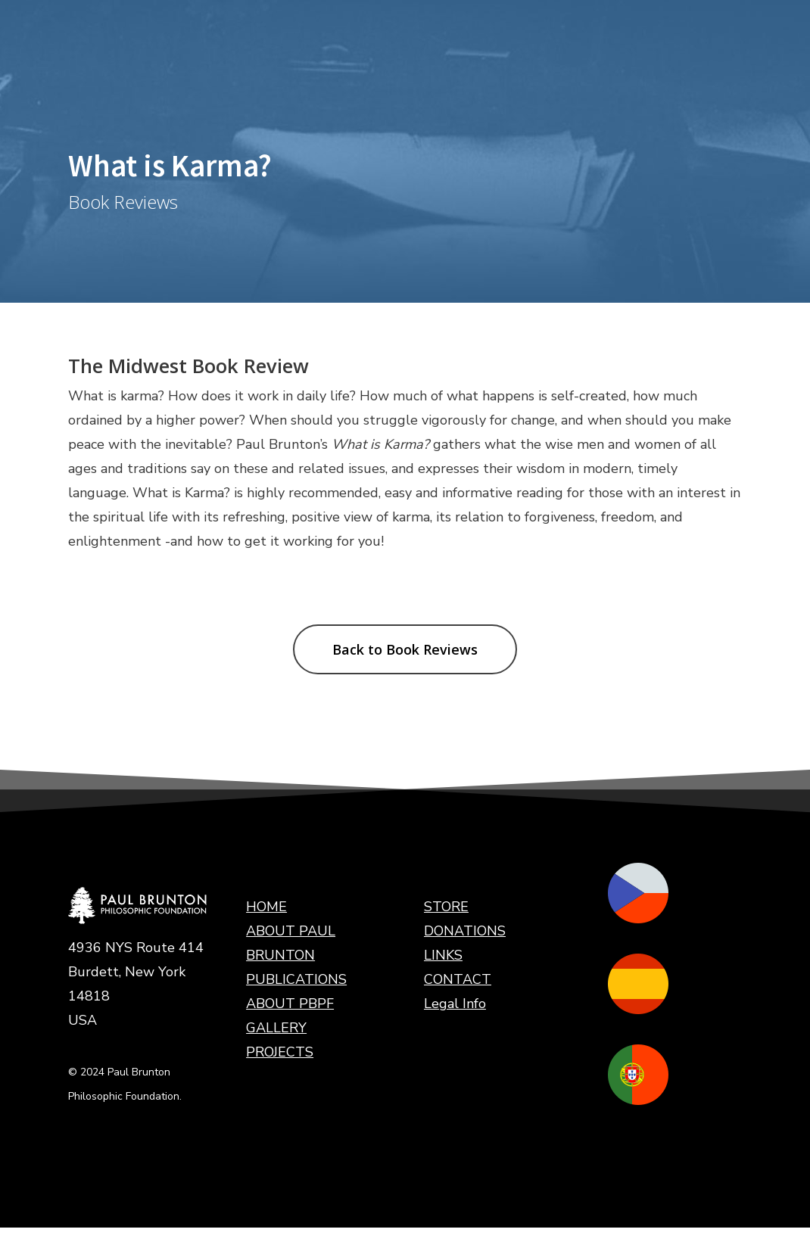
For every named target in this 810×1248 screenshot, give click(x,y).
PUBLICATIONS (296, 979)
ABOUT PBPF (290, 1003)
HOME (266, 907)
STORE (446, 907)
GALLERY (276, 1028)
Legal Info (455, 1003)
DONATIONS (465, 931)
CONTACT (457, 979)
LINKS (443, 955)
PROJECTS (279, 1052)
